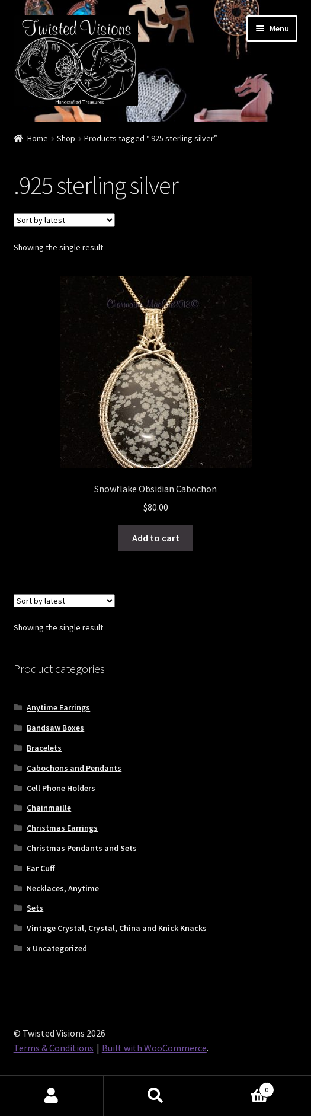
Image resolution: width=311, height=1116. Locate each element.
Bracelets (44, 747)
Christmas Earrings (62, 827)
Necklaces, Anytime (63, 888)
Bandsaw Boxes (55, 727)
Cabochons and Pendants (74, 768)
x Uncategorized (57, 948)
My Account (52, 1096)
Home (37, 138)
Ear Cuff (41, 868)
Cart (240, 1087)
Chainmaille (49, 807)
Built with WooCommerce (154, 1048)
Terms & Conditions (54, 1048)
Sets (35, 908)
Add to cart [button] (155, 538)
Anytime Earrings (58, 707)
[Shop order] (64, 220)
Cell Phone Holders (61, 788)
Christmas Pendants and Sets (82, 848)
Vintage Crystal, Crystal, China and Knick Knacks (117, 928)
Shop (66, 138)
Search (155, 1096)
